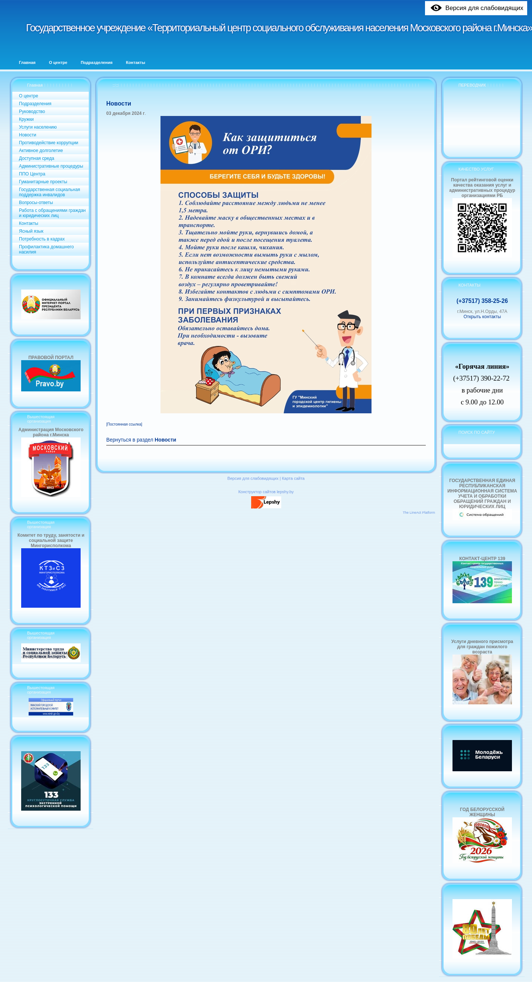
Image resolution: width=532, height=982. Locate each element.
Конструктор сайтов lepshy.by (265, 492)
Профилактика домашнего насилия (46, 249)
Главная (35, 85)
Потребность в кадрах (42, 239)
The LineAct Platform (419, 512)
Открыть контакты (482, 316)
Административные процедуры (51, 166)
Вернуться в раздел (141, 440)
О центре (28, 95)
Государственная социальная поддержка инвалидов (49, 192)
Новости (27, 135)
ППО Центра (32, 174)
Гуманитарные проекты (43, 181)
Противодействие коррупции (48, 142)
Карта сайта (293, 478)
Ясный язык (31, 231)
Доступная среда (36, 158)
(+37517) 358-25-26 (482, 301)
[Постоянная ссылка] (124, 424)
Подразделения (35, 103)
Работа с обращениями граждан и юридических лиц (52, 213)
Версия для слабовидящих (253, 478)
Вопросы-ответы (36, 202)
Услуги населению (38, 127)
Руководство (32, 111)
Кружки (26, 119)
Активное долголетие (41, 150)
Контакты (28, 223)
